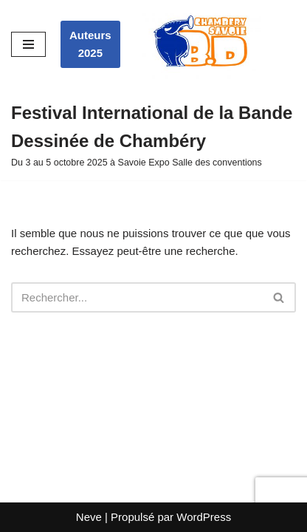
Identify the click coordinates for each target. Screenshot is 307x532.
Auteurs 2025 (90, 44)
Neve (89, 517)
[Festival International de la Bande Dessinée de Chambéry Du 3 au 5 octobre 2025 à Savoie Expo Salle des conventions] (153, 135)
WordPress (203, 517)
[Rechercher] (137, 297)
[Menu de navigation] (28, 44)
